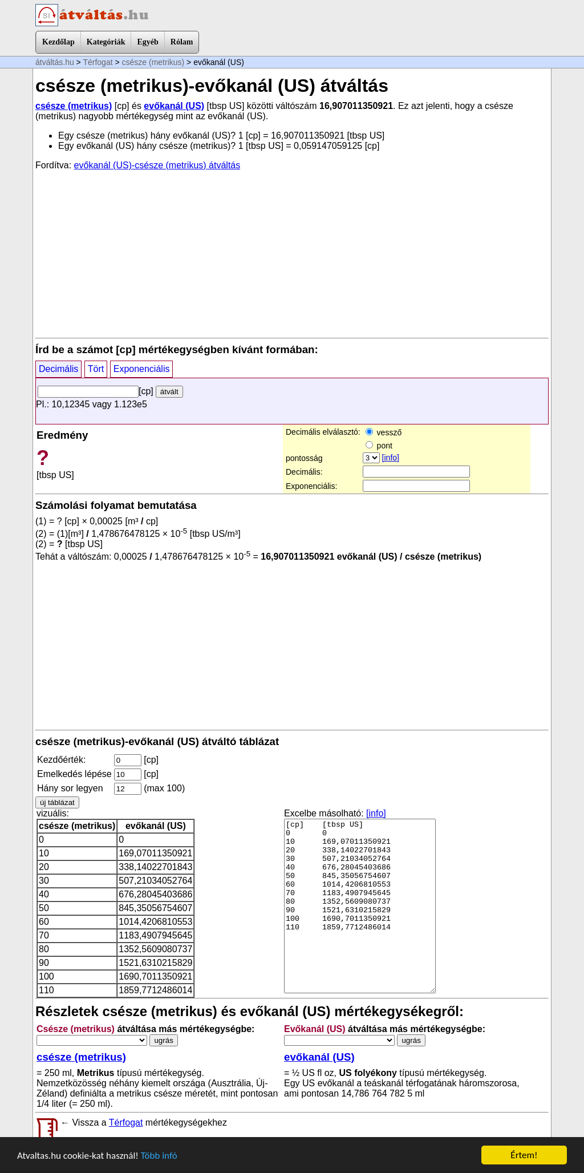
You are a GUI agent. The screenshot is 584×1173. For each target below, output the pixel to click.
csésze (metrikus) (153, 62)
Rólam (182, 42)
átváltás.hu (54, 62)
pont (379, 445)
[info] (390, 457)
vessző (384, 432)
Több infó (159, 1156)
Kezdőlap (58, 42)
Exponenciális (141, 369)
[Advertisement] (292, 253)
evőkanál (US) (174, 106)
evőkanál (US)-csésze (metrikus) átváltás (157, 165)
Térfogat (97, 62)
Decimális (58, 369)
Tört (96, 369)
